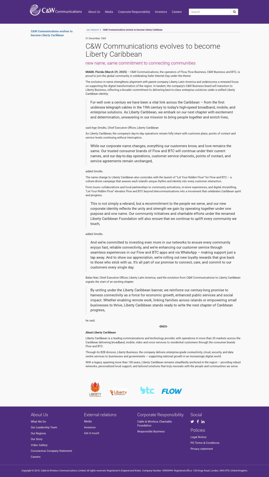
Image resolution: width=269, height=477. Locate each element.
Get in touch (91, 433)
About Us (94, 12)
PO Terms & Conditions (205, 443)
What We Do (38, 421)
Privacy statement (202, 449)
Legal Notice (198, 437)
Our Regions (38, 433)
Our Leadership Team (44, 427)
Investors (161, 12)
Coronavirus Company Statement (51, 451)
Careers (177, 12)
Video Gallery (39, 445)
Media (109, 12)
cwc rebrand (92, 30)
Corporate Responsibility (134, 12)
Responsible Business (151, 431)
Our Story (36, 439)
